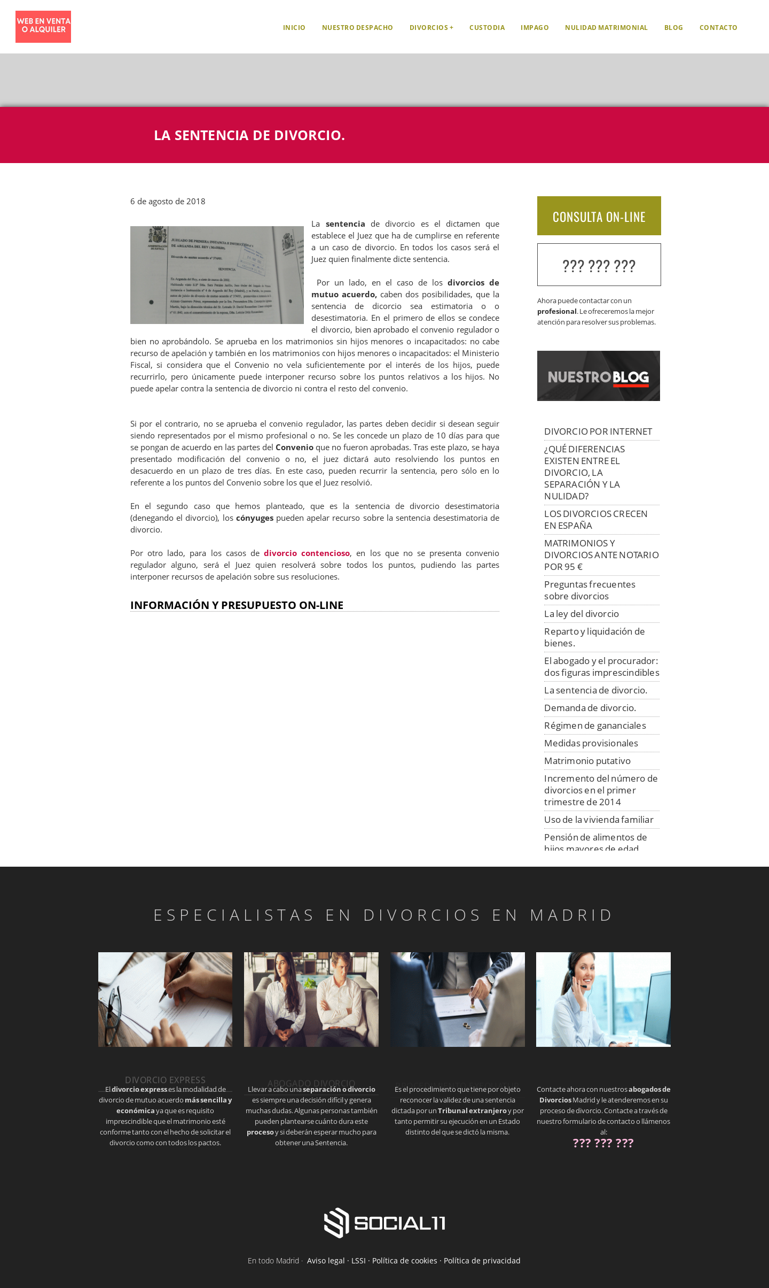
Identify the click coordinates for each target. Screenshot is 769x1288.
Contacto (719, 27)
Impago (535, 27)
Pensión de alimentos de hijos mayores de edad (595, 843)
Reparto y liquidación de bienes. (594, 637)
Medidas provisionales (591, 743)
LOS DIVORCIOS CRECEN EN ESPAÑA (596, 519)
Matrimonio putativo (587, 760)
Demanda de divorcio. (590, 707)
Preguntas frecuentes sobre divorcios (589, 590)
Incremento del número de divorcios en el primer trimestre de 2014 (601, 790)
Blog (674, 27)
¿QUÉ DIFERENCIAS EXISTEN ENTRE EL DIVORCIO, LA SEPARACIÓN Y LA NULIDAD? (584, 472)
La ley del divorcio (581, 613)
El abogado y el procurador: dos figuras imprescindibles (601, 666)
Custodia (487, 27)
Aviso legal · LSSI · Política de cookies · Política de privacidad (414, 1260)
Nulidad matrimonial (606, 27)
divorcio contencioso (307, 553)
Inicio (294, 27)
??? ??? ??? (599, 265)
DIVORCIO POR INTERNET (598, 431)
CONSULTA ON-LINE (599, 216)
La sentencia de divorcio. (596, 690)
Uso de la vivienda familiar (598, 819)
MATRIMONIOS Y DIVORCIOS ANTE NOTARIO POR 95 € (601, 555)
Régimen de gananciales (595, 725)
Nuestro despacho (358, 27)
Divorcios (429, 27)
